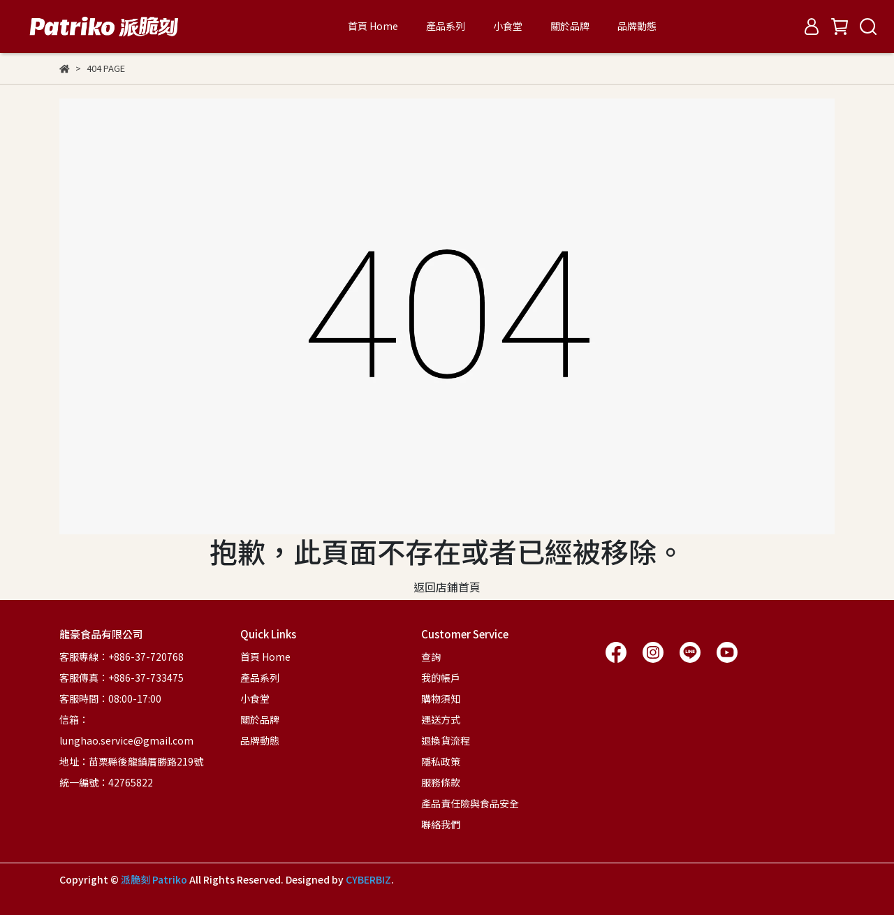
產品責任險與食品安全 (470, 803)
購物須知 (440, 698)
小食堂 (507, 26)
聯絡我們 (440, 824)
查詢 (431, 657)
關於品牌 (569, 26)
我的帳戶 (440, 678)
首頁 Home (373, 26)
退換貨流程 (445, 740)
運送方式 (440, 719)
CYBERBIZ (368, 879)
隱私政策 (440, 761)
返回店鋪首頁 (447, 586)
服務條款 (440, 782)
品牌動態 (637, 26)
